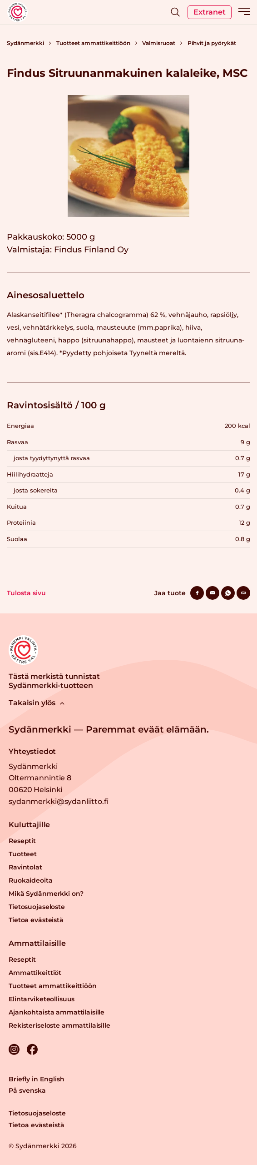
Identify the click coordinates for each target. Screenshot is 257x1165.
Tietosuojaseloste (37, 907)
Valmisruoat (158, 43)
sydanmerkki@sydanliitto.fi (58, 801)
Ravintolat (25, 867)
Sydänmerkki (25, 43)
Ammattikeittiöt (35, 973)
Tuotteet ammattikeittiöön (93, 43)
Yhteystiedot (32, 751)
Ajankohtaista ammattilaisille (56, 1012)
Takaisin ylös (36, 702)
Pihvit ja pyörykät (212, 43)
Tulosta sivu (26, 593)
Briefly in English (36, 1079)
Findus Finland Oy (91, 250)
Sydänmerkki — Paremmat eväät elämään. (109, 729)
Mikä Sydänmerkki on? (46, 893)
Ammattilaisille (37, 943)
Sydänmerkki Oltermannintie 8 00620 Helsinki (40, 778)
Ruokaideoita (30, 880)
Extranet (209, 12)
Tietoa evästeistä (36, 920)
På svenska (27, 1090)
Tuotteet (23, 854)
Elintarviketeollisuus (41, 999)
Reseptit (22, 841)
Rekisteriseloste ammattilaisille (59, 1025)
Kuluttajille (29, 824)
